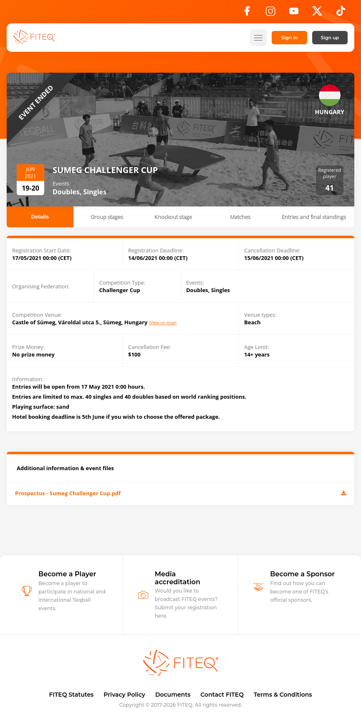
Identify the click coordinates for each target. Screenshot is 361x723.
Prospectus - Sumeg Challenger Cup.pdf (180, 494)
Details (40, 217)
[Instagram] (270, 13)
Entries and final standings (314, 217)
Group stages (107, 217)
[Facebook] (247, 13)
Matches (240, 217)
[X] (317, 13)
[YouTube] (294, 13)
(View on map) (163, 323)
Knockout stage (173, 217)
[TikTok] (341, 13)
